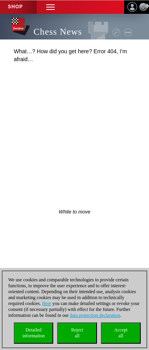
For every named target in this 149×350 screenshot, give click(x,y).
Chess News (58, 32)
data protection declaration (95, 315)
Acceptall (121, 333)
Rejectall (77, 333)
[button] (50, 7)
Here (46, 303)
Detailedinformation (33, 333)
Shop (15, 6)
